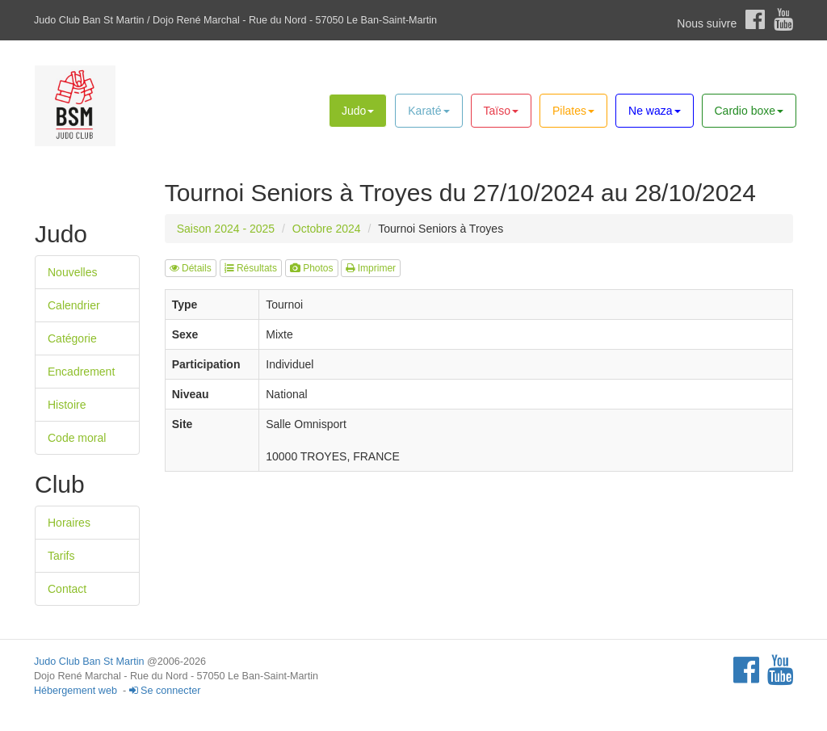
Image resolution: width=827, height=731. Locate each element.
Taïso (501, 110)
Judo (358, 110)
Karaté (428, 110)
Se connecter (165, 690)
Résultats (251, 268)
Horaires (69, 522)
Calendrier (74, 305)
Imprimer (371, 268)
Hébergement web (75, 690)
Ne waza (654, 110)
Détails (191, 268)
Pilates (573, 110)
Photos (312, 268)
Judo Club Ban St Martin (89, 661)
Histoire (67, 404)
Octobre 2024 (326, 228)
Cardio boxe (749, 110)
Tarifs (61, 555)
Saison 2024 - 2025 (226, 228)
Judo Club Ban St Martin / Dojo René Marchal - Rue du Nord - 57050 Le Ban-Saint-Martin (235, 20)
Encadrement (81, 371)
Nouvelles (72, 272)
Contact (67, 588)
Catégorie (72, 338)
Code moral (77, 437)
